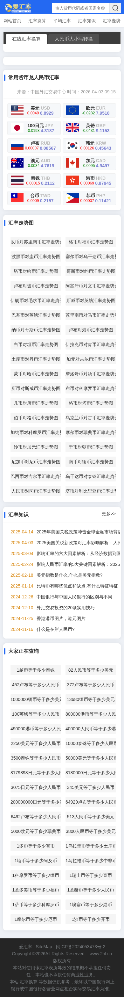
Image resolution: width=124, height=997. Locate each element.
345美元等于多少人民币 (90, 787)
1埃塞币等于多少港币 (91, 904)
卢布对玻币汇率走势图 (36, 285)
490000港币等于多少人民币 (35, 728)
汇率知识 (87, 20)
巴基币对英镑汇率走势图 (35, 315)
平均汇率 (62, 20)
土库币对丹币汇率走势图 (35, 359)
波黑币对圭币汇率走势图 (35, 256)
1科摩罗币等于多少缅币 (35, 875)
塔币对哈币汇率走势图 (36, 271)
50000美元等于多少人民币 (90, 758)
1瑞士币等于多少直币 (91, 875)
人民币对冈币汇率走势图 (35, 491)
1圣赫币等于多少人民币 (90, 889)
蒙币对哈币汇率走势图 (36, 373)
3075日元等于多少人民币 (36, 787)
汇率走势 (112, 20)
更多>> (109, 513)
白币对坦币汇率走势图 (36, 344)
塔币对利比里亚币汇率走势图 (90, 491)
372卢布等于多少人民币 (90, 684)
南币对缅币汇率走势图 (91, 461)
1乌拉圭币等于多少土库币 (90, 846)
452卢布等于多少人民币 (35, 684)
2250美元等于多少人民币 (36, 743)
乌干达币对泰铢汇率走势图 (90, 476)
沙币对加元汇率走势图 (36, 447)
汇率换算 (37, 20)
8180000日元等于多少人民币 (90, 772)
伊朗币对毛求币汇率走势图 (35, 300)
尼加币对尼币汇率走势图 (35, 461)
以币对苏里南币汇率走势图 (35, 241)
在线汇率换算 (26, 38)
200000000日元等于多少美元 (35, 802)
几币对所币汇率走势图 (36, 403)
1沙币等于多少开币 (91, 919)
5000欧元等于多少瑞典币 (36, 831)
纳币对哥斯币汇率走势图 (35, 329)
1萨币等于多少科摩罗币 (35, 904)
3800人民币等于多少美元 (91, 831)
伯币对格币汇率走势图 (36, 417)
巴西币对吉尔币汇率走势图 (35, 476)
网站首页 (12, 20)
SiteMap (44, 946)
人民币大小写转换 (74, 38)
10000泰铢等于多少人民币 (90, 743)
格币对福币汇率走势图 (91, 241)
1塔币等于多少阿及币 (36, 860)
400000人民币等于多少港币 (90, 728)
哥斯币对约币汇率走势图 (90, 271)
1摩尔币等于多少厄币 (36, 919)
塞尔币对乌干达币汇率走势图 (90, 256)
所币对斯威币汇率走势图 (35, 388)
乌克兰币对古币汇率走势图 (90, 417)
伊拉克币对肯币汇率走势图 (90, 344)
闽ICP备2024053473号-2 (81, 946)
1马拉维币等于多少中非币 (90, 860)
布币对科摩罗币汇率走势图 (90, 388)
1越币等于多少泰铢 (36, 670)
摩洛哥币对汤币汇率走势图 (90, 373)
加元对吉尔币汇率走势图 (90, 359)
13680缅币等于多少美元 (91, 699)
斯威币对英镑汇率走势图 (90, 300)
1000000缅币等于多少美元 (35, 699)
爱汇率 (25, 946)
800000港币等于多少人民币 (90, 714)
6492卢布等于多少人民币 (36, 816)
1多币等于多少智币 (36, 846)
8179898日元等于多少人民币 (35, 772)
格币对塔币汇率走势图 (91, 403)
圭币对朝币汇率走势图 (91, 447)
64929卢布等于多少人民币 (90, 802)
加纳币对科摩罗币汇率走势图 (35, 432)
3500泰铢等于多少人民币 (36, 758)
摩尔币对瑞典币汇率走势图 (90, 432)
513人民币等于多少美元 (90, 816)
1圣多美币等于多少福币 (35, 889)
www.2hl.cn (101, 953)
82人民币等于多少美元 (91, 670)
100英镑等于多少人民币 (35, 714)
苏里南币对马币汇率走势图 (90, 315)
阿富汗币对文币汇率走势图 (90, 285)
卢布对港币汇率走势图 (91, 329)
